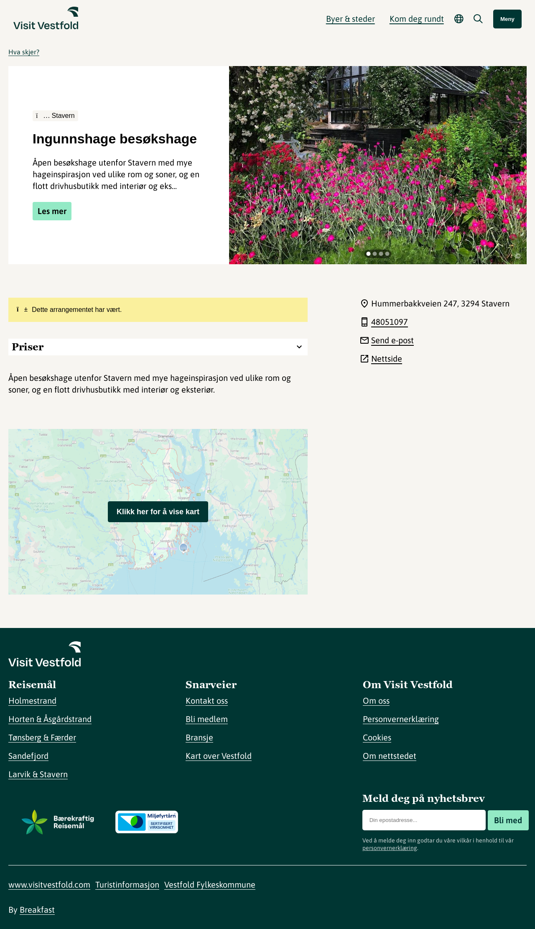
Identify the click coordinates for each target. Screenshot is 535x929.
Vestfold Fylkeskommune (209, 884)
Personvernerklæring (401, 719)
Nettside (386, 358)
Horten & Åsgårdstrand (50, 719)
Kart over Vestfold (219, 756)
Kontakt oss (207, 700)
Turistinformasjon (127, 884)
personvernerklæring (389, 848)
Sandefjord (28, 756)
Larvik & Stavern (38, 774)
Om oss (376, 700)
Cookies (377, 737)
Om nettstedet (389, 756)
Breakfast (37, 909)
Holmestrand (32, 700)
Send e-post (392, 340)
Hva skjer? (23, 52)
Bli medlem (207, 719)
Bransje (199, 737)
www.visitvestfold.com (49, 884)
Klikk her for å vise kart (158, 512)
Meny (507, 19)
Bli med (508, 820)
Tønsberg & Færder (42, 737)
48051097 (389, 322)
